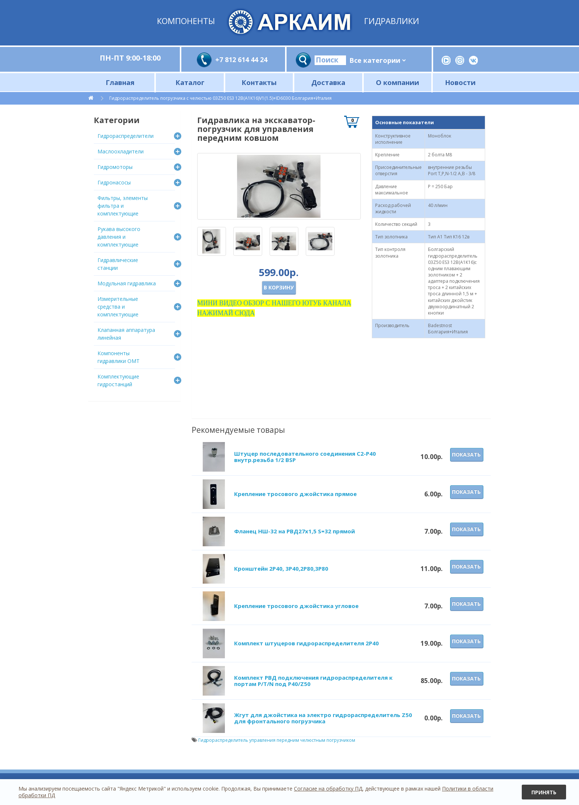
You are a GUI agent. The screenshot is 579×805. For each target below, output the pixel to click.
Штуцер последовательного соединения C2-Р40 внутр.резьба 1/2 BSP (305, 456)
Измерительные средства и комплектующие (117, 306)
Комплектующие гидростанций (118, 380)
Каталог (190, 82)
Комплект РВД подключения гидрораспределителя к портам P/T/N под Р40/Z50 (313, 680)
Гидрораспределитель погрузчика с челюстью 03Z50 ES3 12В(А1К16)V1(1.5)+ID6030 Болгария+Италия (220, 98)
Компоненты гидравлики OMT (118, 357)
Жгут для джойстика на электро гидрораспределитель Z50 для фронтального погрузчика (323, 718)
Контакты (259, 82)
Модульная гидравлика (126, 283)
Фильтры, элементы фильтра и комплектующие (122, 205)
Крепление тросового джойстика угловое (296, 605)
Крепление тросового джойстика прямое (295, 493)
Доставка (328, 82)
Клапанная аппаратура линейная (126, 333)
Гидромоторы (115, 166)
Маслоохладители (120, 151)
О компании (397, 82)
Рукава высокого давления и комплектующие (118, 236)
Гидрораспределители (125, 135)
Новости (460, 82)
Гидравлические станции (117, 264)
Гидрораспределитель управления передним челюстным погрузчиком (276, 740)
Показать (466, 454)
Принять (543, 792)
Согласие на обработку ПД (328, 788)
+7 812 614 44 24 (241, 59)
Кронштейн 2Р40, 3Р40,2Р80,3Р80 (281, 568)
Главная (120, 82)
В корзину (279, 287)
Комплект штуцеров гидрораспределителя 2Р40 (306, 643)
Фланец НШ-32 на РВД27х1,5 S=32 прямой (294, 531)
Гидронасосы (114, 182)
